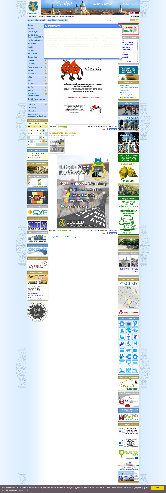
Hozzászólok (113, 126)
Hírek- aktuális (40, 20)
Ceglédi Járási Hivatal (35, 40)
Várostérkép (62, 20)
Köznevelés (37, 74)
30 (31, 145)
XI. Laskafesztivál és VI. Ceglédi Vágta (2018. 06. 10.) (136, 269)
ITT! (28, 490)
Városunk (37, 28)
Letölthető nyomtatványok (129, 88)
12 (40, 134)
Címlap (30, 20)
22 (29, 141)
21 (46, 137)
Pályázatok (32, 44)
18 (37, 137)
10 (34, 134)
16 (31, 137)
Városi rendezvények (37, 67)
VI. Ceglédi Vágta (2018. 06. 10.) (124, 268)
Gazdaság (37, 64)
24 (34, 141)
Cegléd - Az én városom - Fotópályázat (37, 100)
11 (37, 134)
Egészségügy (37, 57)
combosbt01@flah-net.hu (35, 295)
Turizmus (37, 50)
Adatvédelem (32, 111)
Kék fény (37, 87)
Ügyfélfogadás (125, 85)
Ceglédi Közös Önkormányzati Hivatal (37, 36)
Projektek (37, 104)
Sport (37, 81)
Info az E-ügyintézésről (128, 95)
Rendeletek (125, 90)
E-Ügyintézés (125, 92)
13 (43, 134)
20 (43, 137)
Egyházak (37, 60)
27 (43, 141)
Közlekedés (37, 84)
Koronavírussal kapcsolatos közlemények (37, 115)
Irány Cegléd (32, 54)
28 (46, 141)
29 (29, 145)
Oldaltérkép (52, 20)
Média (37, 77)
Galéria (37, 91)
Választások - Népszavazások (37, 95)
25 (37, 141)
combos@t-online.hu (34, 293)
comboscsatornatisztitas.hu (36, 299)
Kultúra (37, 70)
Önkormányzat (37, 32)
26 (40, 141)
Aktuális (37, 47)
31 (34, 145)
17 (34, 137)
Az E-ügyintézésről (128, 97)
